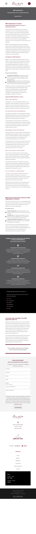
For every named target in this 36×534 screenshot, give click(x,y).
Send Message (18, 407)
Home (18, 455)
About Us (18, 458)
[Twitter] (20, 445)
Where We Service (18, 466)
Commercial (18, 463)
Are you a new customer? (10, 386)
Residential (18, 460)
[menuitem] (12, 493)
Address (7, 383)
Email (7, 379)
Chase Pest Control (9, 39)
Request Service (18, 16)
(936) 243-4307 (12, 328)
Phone (7, 376)
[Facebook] (15, 445)
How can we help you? (10, 390)
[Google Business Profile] (22, 445)
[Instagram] (17, 445)
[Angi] (24, 445)
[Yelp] (19, 445)
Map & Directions (18, 428)
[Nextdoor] (26, 445)
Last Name (8, 372)
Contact (18, 469)
